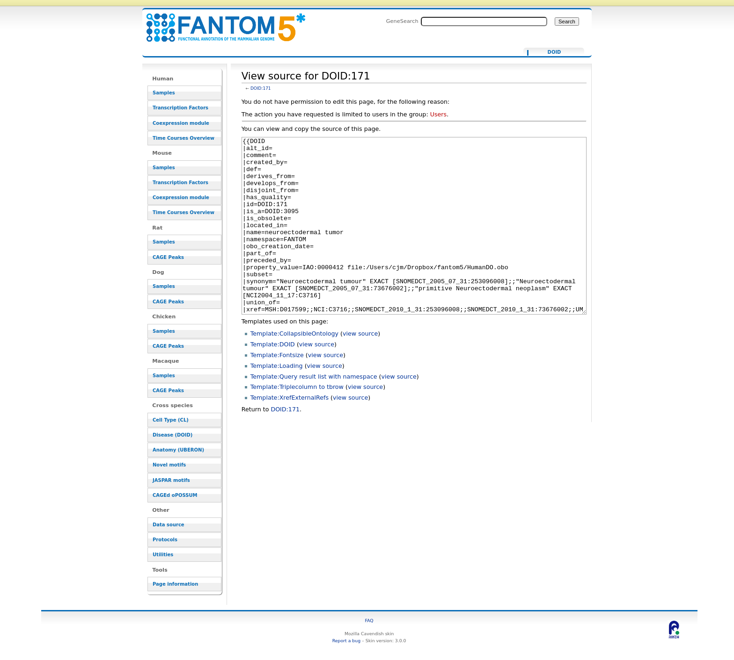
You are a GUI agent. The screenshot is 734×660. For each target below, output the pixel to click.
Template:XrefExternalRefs (289, 432)
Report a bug (346, 640)
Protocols (165, 539)
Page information (175, 584)
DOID (554, 52)
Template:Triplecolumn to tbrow (297, 421)
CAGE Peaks (168, 257)
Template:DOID (272, 379)
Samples (164, 92)
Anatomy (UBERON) (178, 449)
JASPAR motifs (171, 480)
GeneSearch (402, 21)
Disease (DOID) (172, 435)
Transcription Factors (180, 107)
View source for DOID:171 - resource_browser (220, 22)
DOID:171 (260, 88)
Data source (168, 524)
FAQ (369, 620)
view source (360, 368)
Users (438, 114)
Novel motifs (169, 464)
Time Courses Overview (183, 138)
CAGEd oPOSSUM (175, 495)
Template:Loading (276, 400)
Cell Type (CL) (171, 420)
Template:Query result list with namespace (313, 411)
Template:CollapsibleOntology (294, 368)
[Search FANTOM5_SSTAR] (484, 21)
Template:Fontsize (277, 390)
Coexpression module (181, 123)
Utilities (163, 554)
